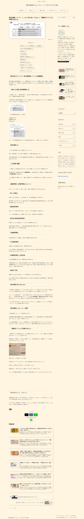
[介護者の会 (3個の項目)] (67, 160)
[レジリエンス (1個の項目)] (71, 166)
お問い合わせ (73, 515)
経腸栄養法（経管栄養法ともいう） (27, 56)
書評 (10, 409)
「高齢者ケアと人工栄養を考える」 (27, 67)
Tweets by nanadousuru (63, 176)
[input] (66, 17)
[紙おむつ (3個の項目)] (72, 158)
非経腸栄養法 (22, 59)
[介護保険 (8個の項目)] (60, 156)
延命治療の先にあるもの (25, 62)
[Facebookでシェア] (31, 414)
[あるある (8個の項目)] (72, 156)
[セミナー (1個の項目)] (65, 166)
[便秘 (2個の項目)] (64, 162)
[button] (74, 17)
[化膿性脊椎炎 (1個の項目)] (72, 164)
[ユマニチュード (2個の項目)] (61, 164)
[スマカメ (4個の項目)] (67, 158)
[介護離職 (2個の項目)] (60, 162)
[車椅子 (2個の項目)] (72, 160)
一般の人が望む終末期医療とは (26, 48)
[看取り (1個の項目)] (60, 166)
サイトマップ (67, 515)
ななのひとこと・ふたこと (25, 70)
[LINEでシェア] (35, 414)
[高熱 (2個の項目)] (68, 162)
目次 (29, 42)
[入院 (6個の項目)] (59, 158)
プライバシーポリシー (60, 515)
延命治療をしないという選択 (26, 64)
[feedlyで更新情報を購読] (31, 420)
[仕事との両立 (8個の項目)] (66, 156)
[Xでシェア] (27, 414)
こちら (69, 60)
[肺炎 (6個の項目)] (63, 158)
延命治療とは (22, 51)
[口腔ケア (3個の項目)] (60, 160)
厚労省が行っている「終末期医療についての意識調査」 (31, 45)
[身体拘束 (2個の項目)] (72, 162)
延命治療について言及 (27, 397)
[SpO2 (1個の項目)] (67, 164)
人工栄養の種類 (23, 54)
